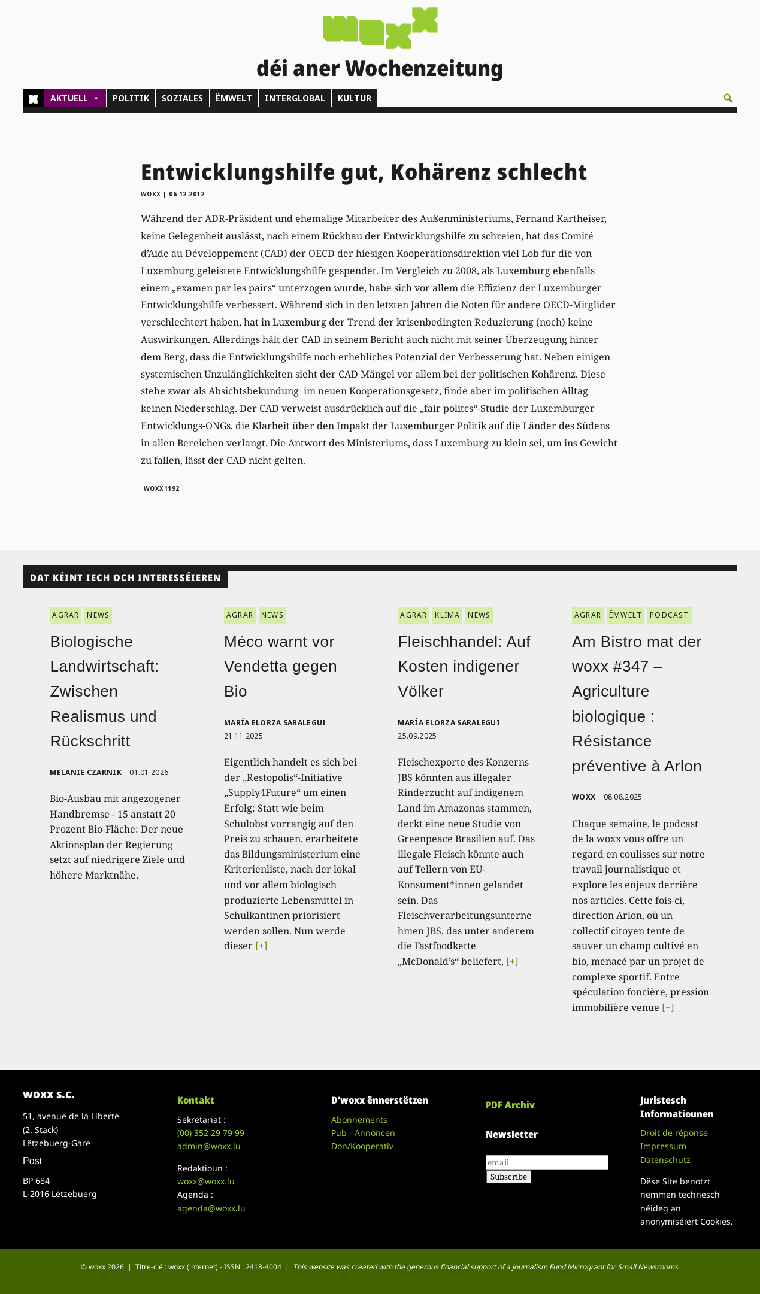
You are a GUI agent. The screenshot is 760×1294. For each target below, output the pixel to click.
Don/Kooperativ (362, 1146)
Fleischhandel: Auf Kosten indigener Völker (464, 666)
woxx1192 (162, 488)
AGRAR (65, 615)
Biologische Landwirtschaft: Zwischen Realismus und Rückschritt (104, 691)
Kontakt (195, 1100)
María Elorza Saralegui (275, 723)
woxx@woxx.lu (206, 1181)
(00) (210, 1132)
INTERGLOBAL (295, 98)
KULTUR (354, 98)
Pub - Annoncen (363, 1132)
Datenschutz (665, 1159)
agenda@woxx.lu (211, 1208)
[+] (261, 945)
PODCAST (669, 615)
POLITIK (131, 98)
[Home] (33, 98)
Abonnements (359, 1119)
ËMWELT (234, 98)
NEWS (98, 615)
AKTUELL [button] (75, 98)
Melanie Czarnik (86, 772)
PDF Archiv (510, 1104)
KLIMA (447, 615)
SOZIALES (182, 98)
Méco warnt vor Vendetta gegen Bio (280, 666)
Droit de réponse (674, 1132)
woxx (152, 194)
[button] (728, 98)
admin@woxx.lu (209, 1146)
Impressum (663, 1146)
